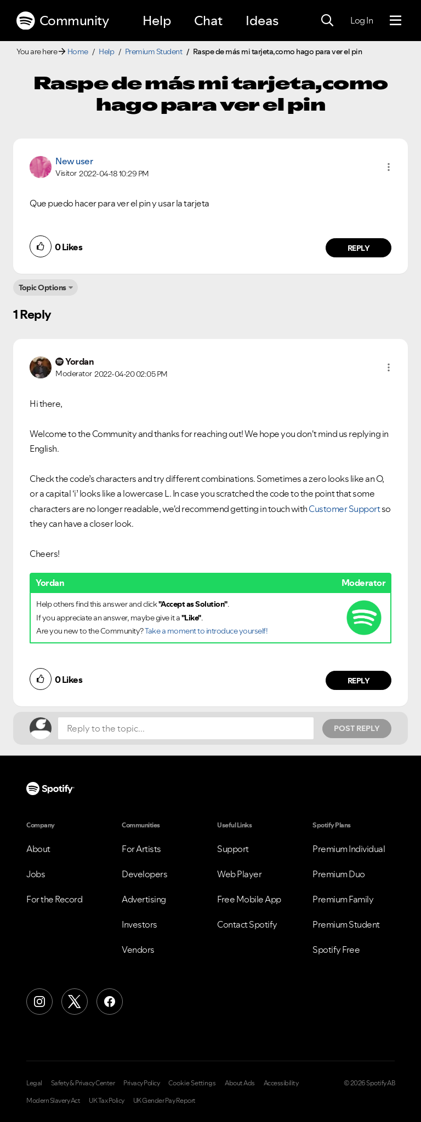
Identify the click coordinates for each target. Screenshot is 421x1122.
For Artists (141, 849)
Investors (139, 924)
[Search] (327, 21)
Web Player (239, 874)
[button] (388, 167)
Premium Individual (348, 849)
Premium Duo (338, 874)
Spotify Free (336, 949)
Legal (34, 1083)
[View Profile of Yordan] (79, 361)
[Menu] (395, 20)
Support (233, 849)
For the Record (54, 899)
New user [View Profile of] (74, 161)
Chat (208, 20)
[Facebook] (109, 1001)
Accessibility (281, 1083)
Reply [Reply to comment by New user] (359, 248)
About (38, 849)
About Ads (240, 1083)
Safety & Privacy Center (83, 1083)
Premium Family (342, 899)
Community (62, 20)
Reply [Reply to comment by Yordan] (359, 680)
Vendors (138, 949)
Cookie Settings (192, 1083)
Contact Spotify (247, 924)
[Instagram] (39, 1001)
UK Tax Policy (106, 1100)
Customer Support (344, 509)
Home (77, 51)
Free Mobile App (249, 899)
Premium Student (154, 51)
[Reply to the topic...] (186, 728)
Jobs (35, 874)
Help (157, 20)
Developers (144, 874)
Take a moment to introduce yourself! (206, 630)
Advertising (144, 899)
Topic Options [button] (42, 287)
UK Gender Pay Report (164, 1100)
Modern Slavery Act (53, 1100)
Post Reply (357, 728)
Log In (361, 20)
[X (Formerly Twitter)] (74, 1001)
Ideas (262, 20)
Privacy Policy (141, 1083)
